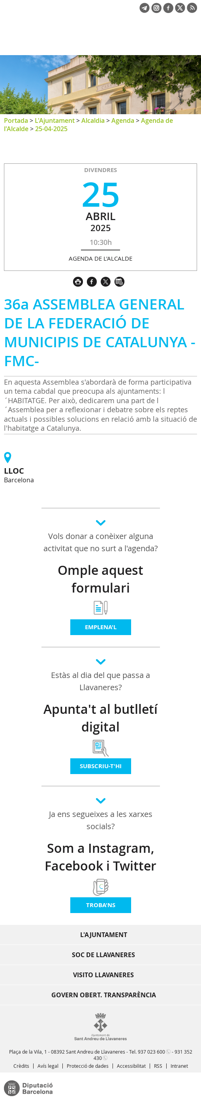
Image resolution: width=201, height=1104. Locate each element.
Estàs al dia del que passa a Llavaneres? (100, 681)
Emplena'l (100, 627)
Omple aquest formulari (100, 578)
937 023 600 (151, 1051)
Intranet (179, 1066)
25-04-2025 (51, 128)
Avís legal (48, 1066)
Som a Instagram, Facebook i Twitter (100, 856)
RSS (158, 1066)
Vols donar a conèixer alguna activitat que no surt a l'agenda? (100, 542)
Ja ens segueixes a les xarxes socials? (100, 820)
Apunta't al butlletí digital (100, 717)
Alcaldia (93, 120)
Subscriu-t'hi (101, 766)
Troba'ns (100, 905)
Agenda (122, 120)
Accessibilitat (131, 1066)
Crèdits (21, 1066)
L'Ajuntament (55, 120)
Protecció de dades (88, 1066)
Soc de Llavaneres (103, 954)
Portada (16, 120)
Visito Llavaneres (103, 975)
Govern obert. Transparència (103, 995)
